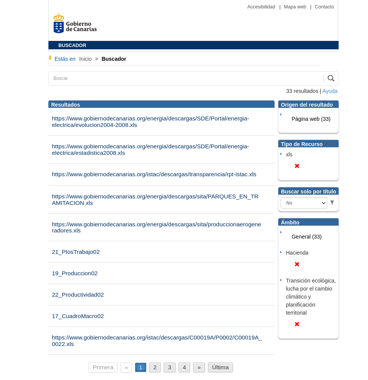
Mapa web (296, 7)
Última (220, 367)
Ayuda (330, 91)
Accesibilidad (262, 7)
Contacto (324, 7)
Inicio (86, 59)
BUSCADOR (72, 45)
